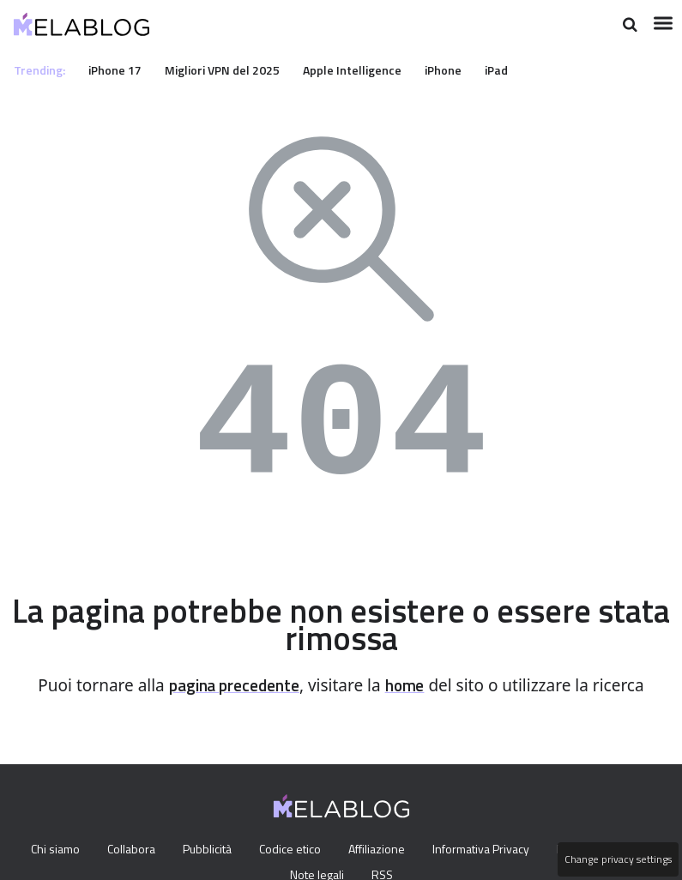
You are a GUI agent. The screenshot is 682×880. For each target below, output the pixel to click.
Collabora (123, 850)
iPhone (465, 69)
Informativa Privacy (486, 850)
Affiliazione (378, 850)
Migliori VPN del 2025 (234, 69)
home (410, 686)
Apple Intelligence (369, 69)
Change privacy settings (617, 859)
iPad (521, 69)
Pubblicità (203, 850)
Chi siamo (43, 850)
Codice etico (290, 850)
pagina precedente (232, 686)
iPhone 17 (121, 69)
